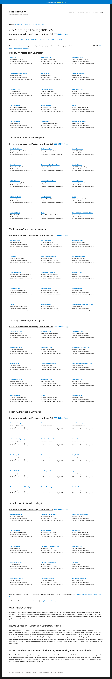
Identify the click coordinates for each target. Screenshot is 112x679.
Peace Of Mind (14, 471)
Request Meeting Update (43, 672)
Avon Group (13, 57)
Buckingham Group (77, 89)
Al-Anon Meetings (92, 12)
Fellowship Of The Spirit (17, 578)
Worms (74, 105)
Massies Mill (91, 594)
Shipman (79, 594)
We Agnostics (45, 121)
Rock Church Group (16, 562)
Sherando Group (46, 331)
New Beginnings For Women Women (82, 212)
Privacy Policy (20, 672)
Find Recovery (17, 11)
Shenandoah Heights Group (18, 73)
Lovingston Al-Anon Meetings (48, 601)
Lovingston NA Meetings (32, 601)
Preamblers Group (15, 272)
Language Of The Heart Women (50, 546)
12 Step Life (53, 672)
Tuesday (26, 39)
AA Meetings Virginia (38, 24)
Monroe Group (45, 73)
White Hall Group (77, 164)
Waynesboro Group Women (49, 514)
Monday (21, 39)
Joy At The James (15, 164)
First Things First (15, 288)
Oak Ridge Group (15, 240)
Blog (101, 12)
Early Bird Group (15, 105)
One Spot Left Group (16, 331)
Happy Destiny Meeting (48, 272)
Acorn (42, 212)
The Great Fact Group (47, 578)
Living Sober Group (46, 89)
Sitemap (35, 672)
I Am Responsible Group (48, 471)
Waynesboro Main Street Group (50, 164)
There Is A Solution (77, 487)
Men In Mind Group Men (79, 256)
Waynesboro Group (77, 148)
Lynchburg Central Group (48, 562)
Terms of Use (28, 672)
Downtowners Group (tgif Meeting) (20, 487)
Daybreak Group (46, 304)
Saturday (53, 39)
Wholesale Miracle (15, 196)
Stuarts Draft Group (77, 57)
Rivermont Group (46, 105)
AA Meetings (70, 12)
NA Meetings (80, 12)
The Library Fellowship (78, 73)
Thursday (41, 39)
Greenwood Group (46, 57)
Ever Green (75, 562)
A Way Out (13, 256)
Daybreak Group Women (79, 121)
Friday (47, 39)
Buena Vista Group (15, 89)
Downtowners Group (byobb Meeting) (83, 304)
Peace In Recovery (46, 487)
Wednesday (34, 39)
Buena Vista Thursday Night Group (82, 363)
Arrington (84, 594)
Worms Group (76, 530)
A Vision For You (77, 272)
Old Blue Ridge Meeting (79, 578)
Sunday (59, 39)
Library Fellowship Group (48, 180)
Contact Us (60, 672)
